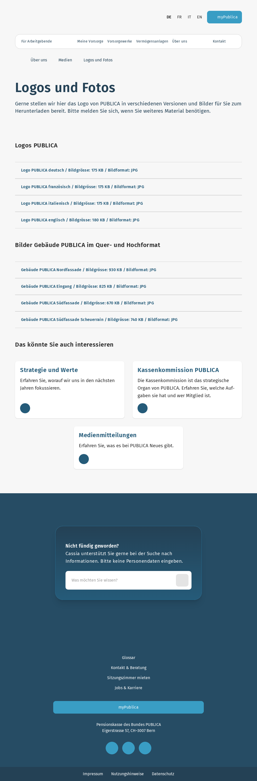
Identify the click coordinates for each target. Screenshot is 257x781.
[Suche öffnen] (233, 41)
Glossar (128, 657)
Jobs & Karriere (128, 687)
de (169, 17)
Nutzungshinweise (127, 773)
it (189, 17)
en (199, 17)
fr (179, 17)
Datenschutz (163, 773)
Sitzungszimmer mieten (128, 677)
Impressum (93, 773)
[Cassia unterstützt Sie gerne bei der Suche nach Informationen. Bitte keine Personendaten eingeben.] (122, 580)
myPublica (128, 707)
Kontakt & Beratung (128, 667)
